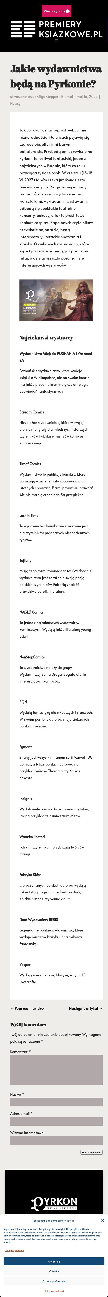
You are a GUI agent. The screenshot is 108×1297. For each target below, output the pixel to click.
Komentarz (20, 1051)
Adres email (21, 1113)
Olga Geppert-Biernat (55, 96)
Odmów (54, 1271)
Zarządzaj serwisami (14, 1250)
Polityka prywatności (54, 1290)
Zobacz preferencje (54, 1281)
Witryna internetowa (27, 1132)
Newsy (15, 103)
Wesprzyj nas (57, 10)
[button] (102, 1220)
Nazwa (17, 1094)
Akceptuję (54, 1261)
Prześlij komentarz (91, 1152)
